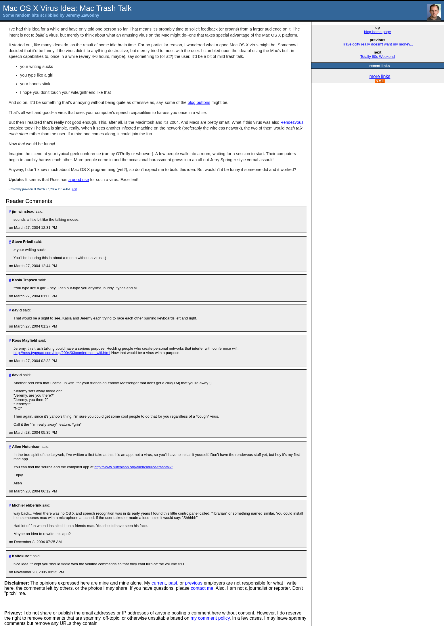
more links (379, 76)
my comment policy (210, 618)
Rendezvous (291, 122)
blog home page (377, 32)
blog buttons (199, 102)
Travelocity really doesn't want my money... (377, 44)
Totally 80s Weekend (377, 56)
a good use (78, 179)
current (159, 583)
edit (74, 189)
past (173, 583)
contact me (202, 588)
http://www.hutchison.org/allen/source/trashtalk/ (133, 467)
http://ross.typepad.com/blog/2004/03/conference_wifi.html (62, 353)
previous (193, 583)
